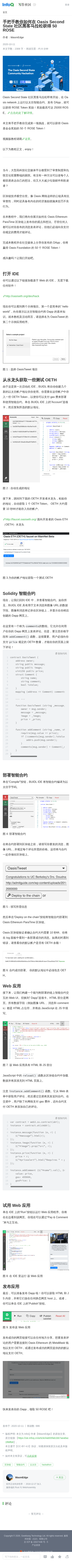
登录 (67, 5)
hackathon (46, 1464)
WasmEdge (17, 37)
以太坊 (33, 1464)
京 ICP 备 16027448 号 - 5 (36, 1542)
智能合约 (20, 1464)
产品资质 (36, 1545)
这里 (27, 138)
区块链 (8, 1464)
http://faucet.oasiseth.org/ (21, 519)
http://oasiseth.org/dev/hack (22, 296)
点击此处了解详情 (21, 112)
